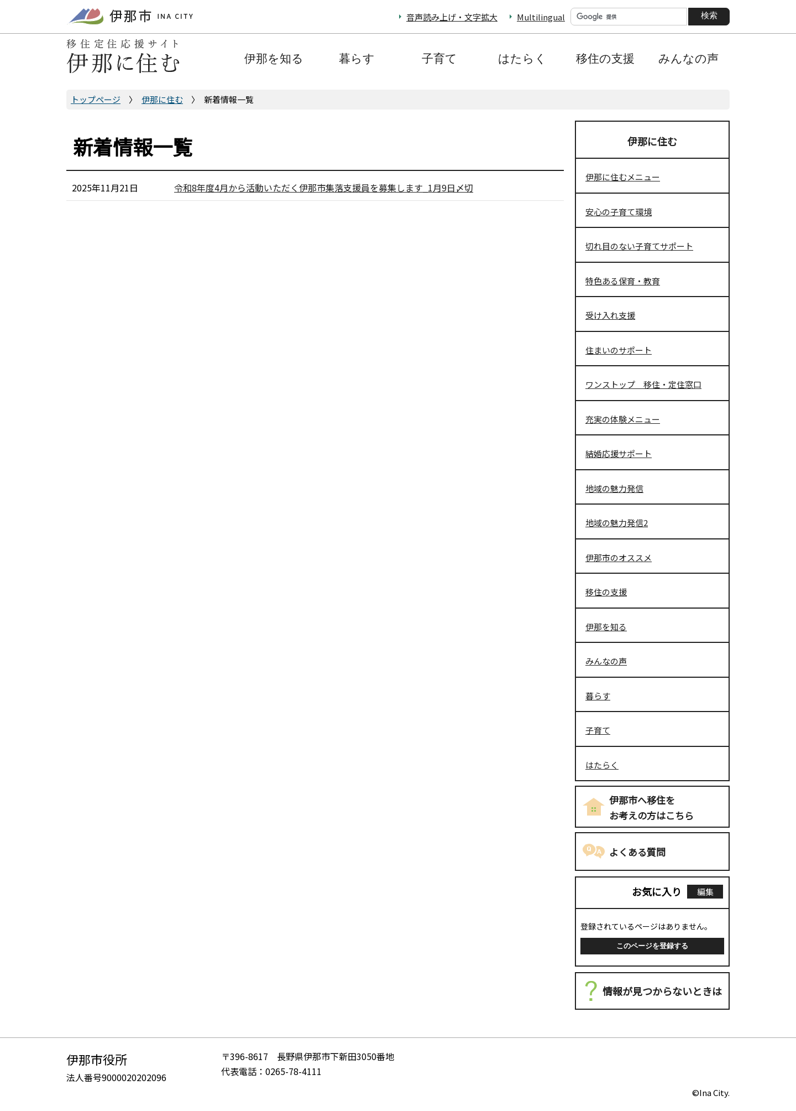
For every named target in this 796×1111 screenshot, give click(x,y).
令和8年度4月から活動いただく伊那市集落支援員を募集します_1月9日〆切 (323, 187)
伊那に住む (162, 99)
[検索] (629, 16)
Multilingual (541, 17)
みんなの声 (606, 661)
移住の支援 (606, 592)
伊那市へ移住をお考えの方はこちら (651, 808)
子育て (597, 730)
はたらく (602, 765)
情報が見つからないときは (662, 991)
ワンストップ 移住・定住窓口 (643, 384)
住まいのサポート (618, 350)
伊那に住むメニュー (622, 177)
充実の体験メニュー (622, 419)
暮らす (597, 696)
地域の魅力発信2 (616, 522)
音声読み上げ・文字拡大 (452, 17)
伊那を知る (606, 626)
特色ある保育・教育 (622, 281)
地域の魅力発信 (614, 488)
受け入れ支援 (610, 315)
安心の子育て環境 (618, 211)
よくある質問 (637, 852)
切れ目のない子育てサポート (639, 246)
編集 (705, 891)
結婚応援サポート (618, 453)
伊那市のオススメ (618, 557)
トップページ (96, 99)
